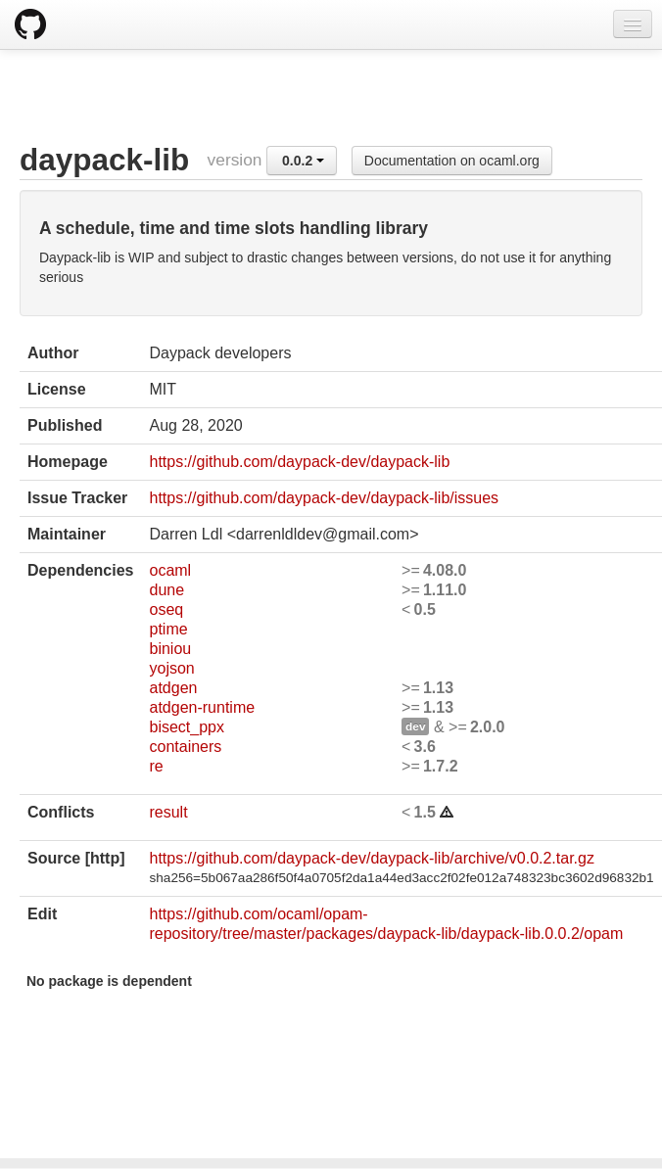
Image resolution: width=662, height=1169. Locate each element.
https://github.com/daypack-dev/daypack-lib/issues (323, 498)
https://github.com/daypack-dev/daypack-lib (299, 461)
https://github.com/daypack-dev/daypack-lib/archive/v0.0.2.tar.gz (371, 858)
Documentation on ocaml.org (452, 160)
